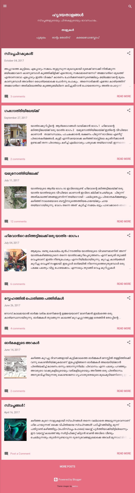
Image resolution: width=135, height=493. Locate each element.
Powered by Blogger (67, 479)
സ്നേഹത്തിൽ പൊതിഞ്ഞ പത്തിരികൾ (34, 298)
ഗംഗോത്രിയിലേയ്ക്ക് (21, 110)
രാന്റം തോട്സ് (61, 37)
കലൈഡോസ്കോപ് (87, 37)
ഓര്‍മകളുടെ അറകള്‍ (21, 342)
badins (75, 486)
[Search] (130, 7)
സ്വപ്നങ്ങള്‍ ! (14, 405)
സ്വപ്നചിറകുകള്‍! (18, 53)
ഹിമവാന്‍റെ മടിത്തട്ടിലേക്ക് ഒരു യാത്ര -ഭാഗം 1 (41, 235)
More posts (67, 466)
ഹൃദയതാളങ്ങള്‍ (67, 14)
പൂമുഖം (41, 37)
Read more (124, 96)
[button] (129, 53)
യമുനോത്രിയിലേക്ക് (21, 173)
